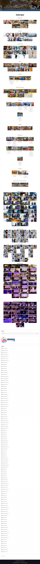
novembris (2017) (4, 533)
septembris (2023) (5, 404)
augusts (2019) (4, 491)
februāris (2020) (4, 479)
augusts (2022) (4, 428)
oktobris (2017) (4, 535)
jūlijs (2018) (4, 517)
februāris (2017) (4, 549)
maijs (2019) (4, 497)
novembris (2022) (4, 422)
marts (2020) (4, 477)
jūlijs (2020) (4, 469)
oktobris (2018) (4, 511)
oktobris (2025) (4, 358)
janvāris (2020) (4, 481)
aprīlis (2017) (4, 545)
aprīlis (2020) (4, 475)
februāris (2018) (4, 527)
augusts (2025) (4, 362)
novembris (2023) (4, 400)
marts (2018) (4, 525)
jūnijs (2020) (4, 471)
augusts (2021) (4, 448)
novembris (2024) (4, 378)
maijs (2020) (4, 473)
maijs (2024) (4, 388)
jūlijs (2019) (4, 493)
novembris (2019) (4, 485)
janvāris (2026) (4, 352)
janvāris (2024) (4, 396)
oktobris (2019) (4, 487)
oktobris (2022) (4, 424)
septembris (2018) (5, 513)
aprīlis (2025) (4, 368)
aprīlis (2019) (4, 499)
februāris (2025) (4, 372)
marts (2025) (4, 370)
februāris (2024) (4, 394)
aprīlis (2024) (4, 390)
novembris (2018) (4, 509)
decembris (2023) (4, 398)
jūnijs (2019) (4, 495)
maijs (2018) (4, 521)
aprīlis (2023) (4, 412)
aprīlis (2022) (4, 436)
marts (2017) (4, 547)
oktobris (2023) (4, 402)
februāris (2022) (4, 440)
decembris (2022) (4, 420)
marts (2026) (4, 348)
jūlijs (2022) (4, 430)
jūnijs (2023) (4, 408)
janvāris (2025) (4, 374)
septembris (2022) (5, 426)
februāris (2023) (4, 416)
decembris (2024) (4, 376)
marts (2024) (4, 392)
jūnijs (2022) (4, 432)
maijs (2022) (4, 434)
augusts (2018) (4, 515)
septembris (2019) (5, 489)
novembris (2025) (4, 356)
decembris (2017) (4, 531)
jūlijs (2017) (4, 539)
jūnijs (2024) (4, 386)
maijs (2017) (4, 543)
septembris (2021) (5, 446)
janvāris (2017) (4, 551)
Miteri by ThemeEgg (24, 562)
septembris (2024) (5, 382)
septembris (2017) (5, 537)
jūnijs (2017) (4, 541)
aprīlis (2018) (4, 523)
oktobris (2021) (4, 444)
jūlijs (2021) (4, 450)
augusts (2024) (4, 384)
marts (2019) (4, 501)
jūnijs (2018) (4, 519)
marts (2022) (4, 438)
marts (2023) (4, 414)
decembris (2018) (4, 507)
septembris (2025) (5, 360)
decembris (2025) (4, 354)
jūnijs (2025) (4, 364)
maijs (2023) (4, 410)
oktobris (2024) (4, 380)
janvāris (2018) (4, 529)
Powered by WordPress (16, 562)
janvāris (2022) (4, 442)
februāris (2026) (4, 350)
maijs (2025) (4, 366)
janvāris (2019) (4, 505)
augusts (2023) (4, 406)
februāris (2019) (4, 503)
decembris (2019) (4, 483)
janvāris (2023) (4, 418)
